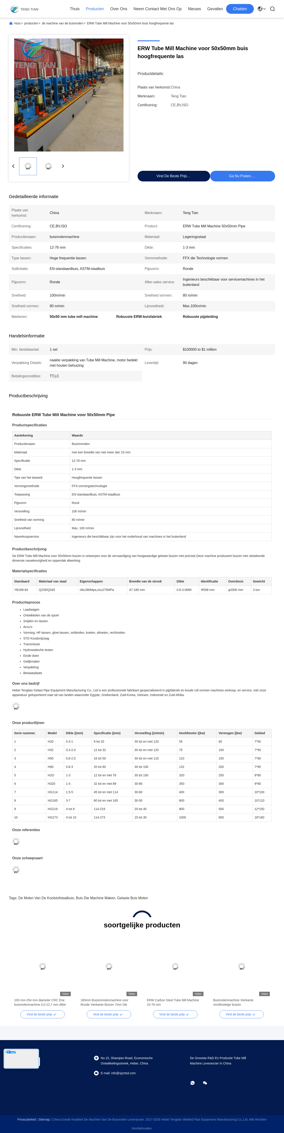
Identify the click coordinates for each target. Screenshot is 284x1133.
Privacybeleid (26, 1119)
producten (31, 23)
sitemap (44, 1119)
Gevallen (215, 9)
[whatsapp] (195, 1083)
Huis (17, 23)
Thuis (75, 9)
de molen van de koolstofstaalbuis (46, 898)
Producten (95, 9)
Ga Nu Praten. (240, 176)
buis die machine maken (95, 898)
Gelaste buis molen (132, 898)
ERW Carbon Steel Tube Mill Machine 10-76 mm (173, 1002)
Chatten (240, 9)
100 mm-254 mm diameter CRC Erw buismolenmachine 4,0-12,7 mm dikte (40, 1002)
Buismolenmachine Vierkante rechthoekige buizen (233, 1002)
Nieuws (194, 9)
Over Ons (118, 9)
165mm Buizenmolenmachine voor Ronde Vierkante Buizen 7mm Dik (104, 1002)
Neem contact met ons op (158, 9)
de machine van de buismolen (62, 23)
